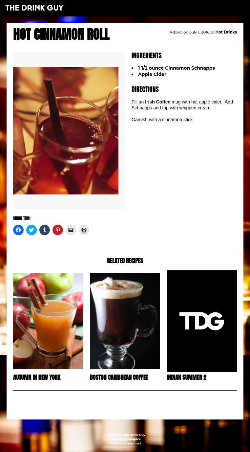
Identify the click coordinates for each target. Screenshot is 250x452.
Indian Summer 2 (186, 377)
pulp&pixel (133, 439)
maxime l (134, 443)
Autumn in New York (36, 377)
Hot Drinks (226, 32)
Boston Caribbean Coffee (119, 377)
